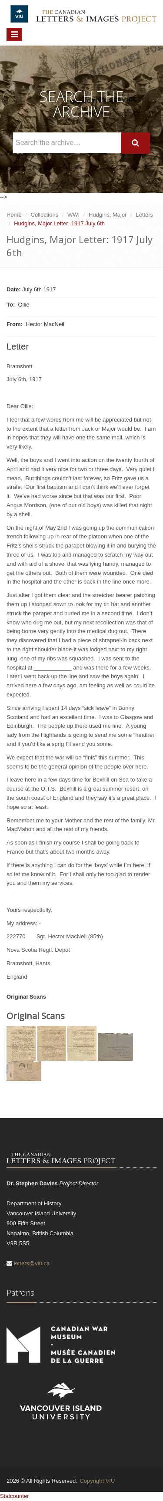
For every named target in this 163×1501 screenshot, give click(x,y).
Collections (45, 214)
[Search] (135, 143)
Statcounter (14, 1496)
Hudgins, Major (107, 214)
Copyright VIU (97, 1481)
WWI (73, 214)
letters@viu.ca (32, 1263)
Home (14, 214)
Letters (144, 214)
